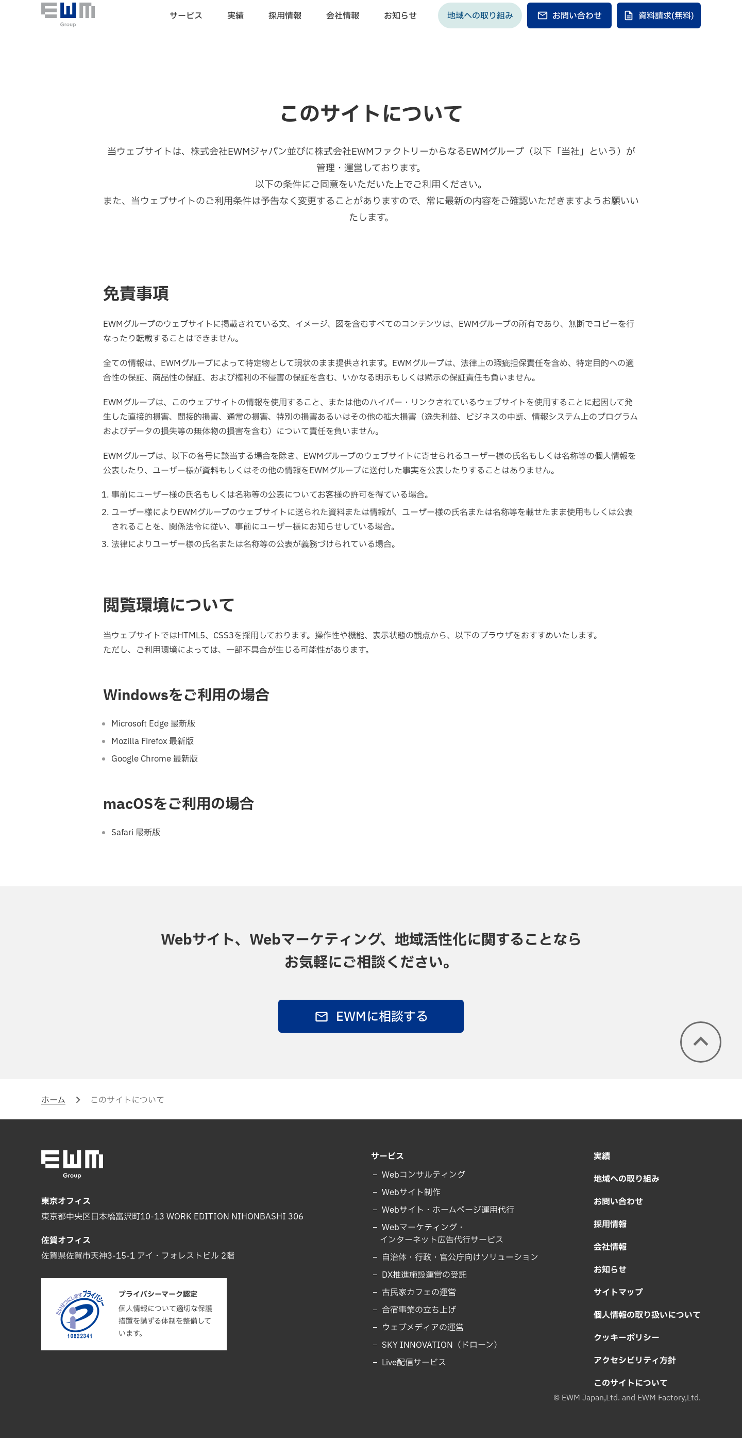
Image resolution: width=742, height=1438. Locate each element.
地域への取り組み (480, 34)
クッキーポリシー (627, 1338)
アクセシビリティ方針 (635, 1360)
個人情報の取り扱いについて (647, 1315)
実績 (235, 34)
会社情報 (342, 34)
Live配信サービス (413, 1363)
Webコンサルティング (422, 1175)
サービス (186, 34)
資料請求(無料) (658, 34)
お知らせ (400, 34)
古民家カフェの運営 (418, 1292)
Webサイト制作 (410, 1192)
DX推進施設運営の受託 (423, 1275)
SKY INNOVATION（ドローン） (441, 1345)
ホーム (53, 1100)
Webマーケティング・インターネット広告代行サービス (441, 1233)
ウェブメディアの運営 (422, 1327)
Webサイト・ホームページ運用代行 (447, 1210)
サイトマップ (618, 1292)
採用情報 (284, 34)
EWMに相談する (371, 1017)
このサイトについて (631, 1383)
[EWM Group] (68, 33)
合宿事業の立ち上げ (418, 1310)
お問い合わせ (569, 34)
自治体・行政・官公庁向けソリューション (459, 1257)
